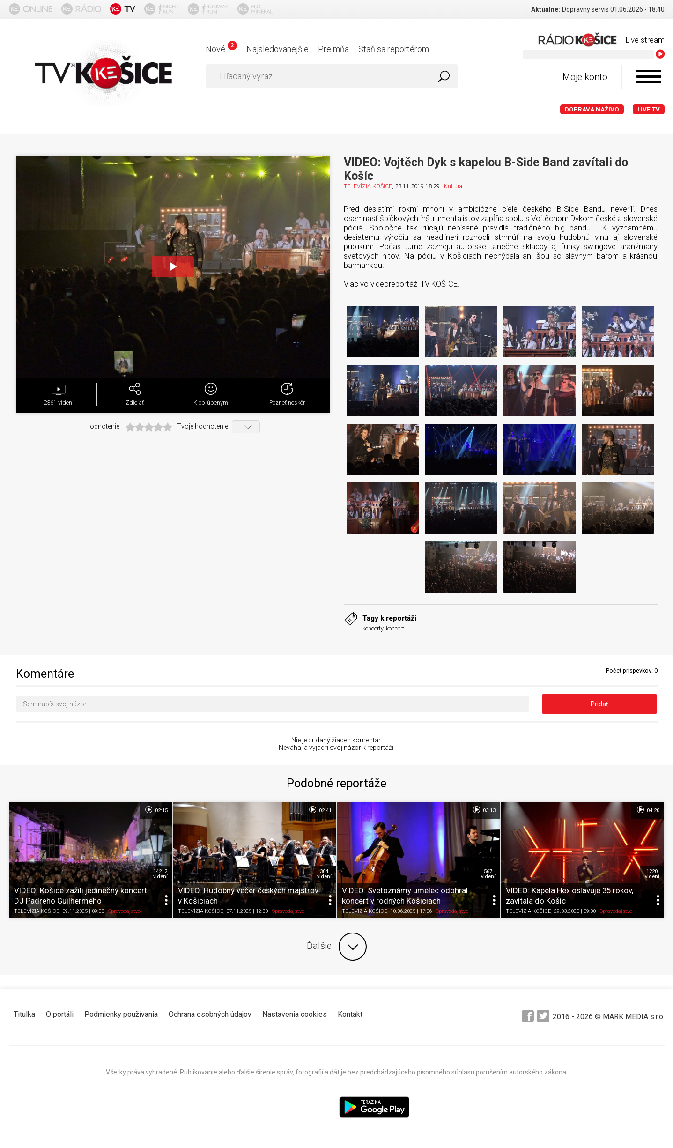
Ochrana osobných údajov (210, 1014)
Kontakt (350, 1014)
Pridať (599, 704)
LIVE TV (648, 109)
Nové (221, 49)
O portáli (60, 1014)
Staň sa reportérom (393, 49)
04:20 (647, 810)
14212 (160, 874)
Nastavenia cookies (294, 1014)
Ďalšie (337, 947)
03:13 (483, 810)
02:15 (155, 810)
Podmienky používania (121, 1014)
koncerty (372, 628)
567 (488, 874)
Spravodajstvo (124, 912)
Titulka (24, 1014)
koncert (395, 628)
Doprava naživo (592, 109)
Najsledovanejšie (277, 49)
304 (324, 874)
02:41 (319, 810)
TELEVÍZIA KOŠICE (368, 186)
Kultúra (453, 186)
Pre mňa (333, 49)
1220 (652, 874)
